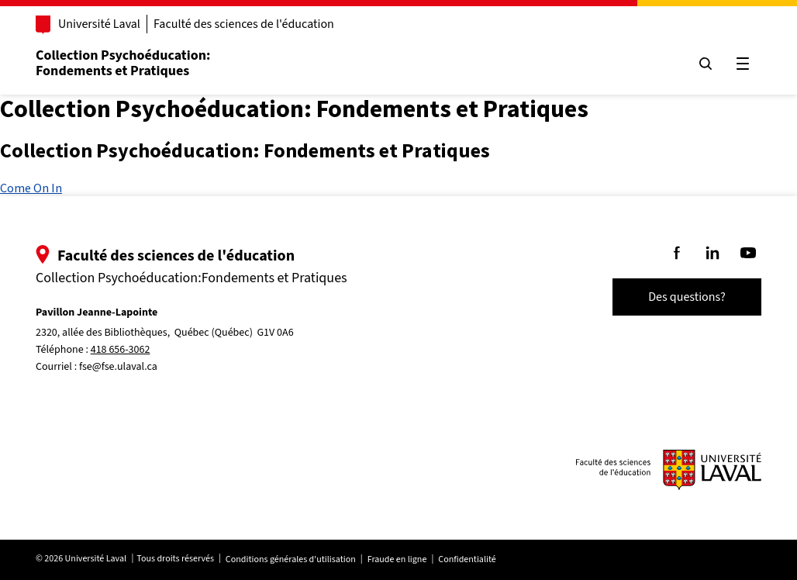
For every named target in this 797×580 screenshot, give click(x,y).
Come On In (31, 187)
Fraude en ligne (397, 559)
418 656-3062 (120, 349)
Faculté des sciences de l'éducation (244, 24)
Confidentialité (466, 559)
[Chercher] (705, 63)
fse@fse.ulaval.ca (118, 367)
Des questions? (687, 297)
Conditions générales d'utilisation (291, 559)
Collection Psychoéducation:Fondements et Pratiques (123, 63)
